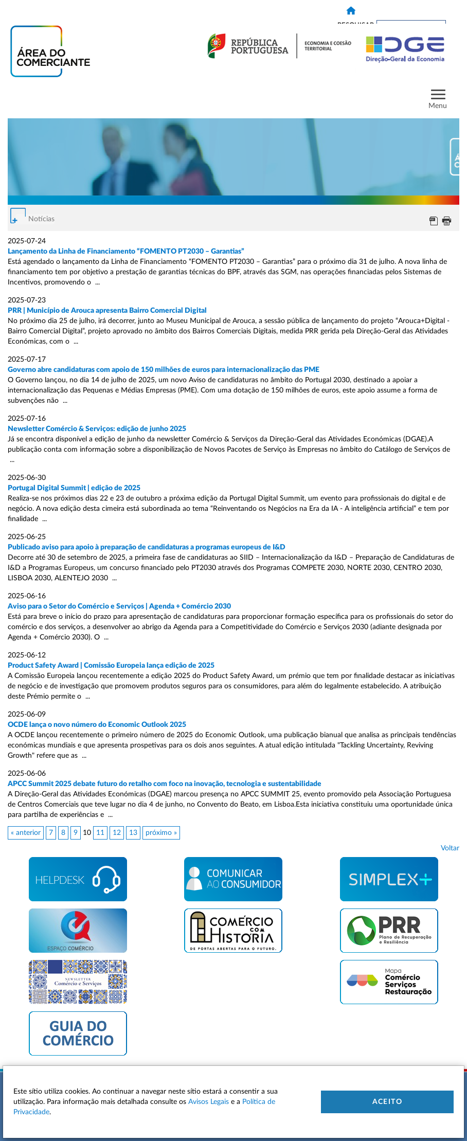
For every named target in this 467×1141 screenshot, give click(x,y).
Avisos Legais (208, 1102)
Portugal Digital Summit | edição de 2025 (74, 488)
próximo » (161, 832)
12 (117, 832)
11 (100, 832)
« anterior (26, 832)
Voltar (450, 848)
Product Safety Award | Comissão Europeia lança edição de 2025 (111, 665)
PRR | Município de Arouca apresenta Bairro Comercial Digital (108, 310)
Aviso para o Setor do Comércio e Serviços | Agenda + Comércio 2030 (119, 606)
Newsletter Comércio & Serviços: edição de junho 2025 (97, 429)
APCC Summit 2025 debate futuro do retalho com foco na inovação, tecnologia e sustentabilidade (164, 784)
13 (133, 832)
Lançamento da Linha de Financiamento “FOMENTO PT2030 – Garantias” (126, 251)
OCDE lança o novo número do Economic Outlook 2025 (98, 724)
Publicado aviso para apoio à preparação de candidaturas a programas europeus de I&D (146, 547)
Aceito (387, 1102)
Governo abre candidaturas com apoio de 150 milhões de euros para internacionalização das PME (163, 369)
